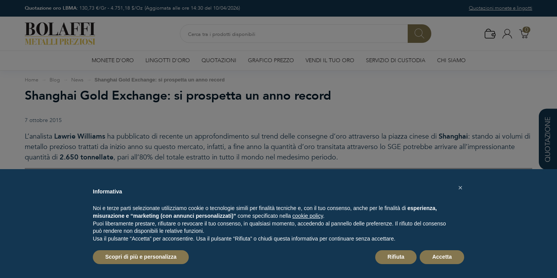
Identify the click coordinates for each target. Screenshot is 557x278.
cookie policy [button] (307, 216)
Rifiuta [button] (396, 257)
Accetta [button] (442, 257)
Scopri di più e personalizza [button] (140, 257)
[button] (460, 187)
